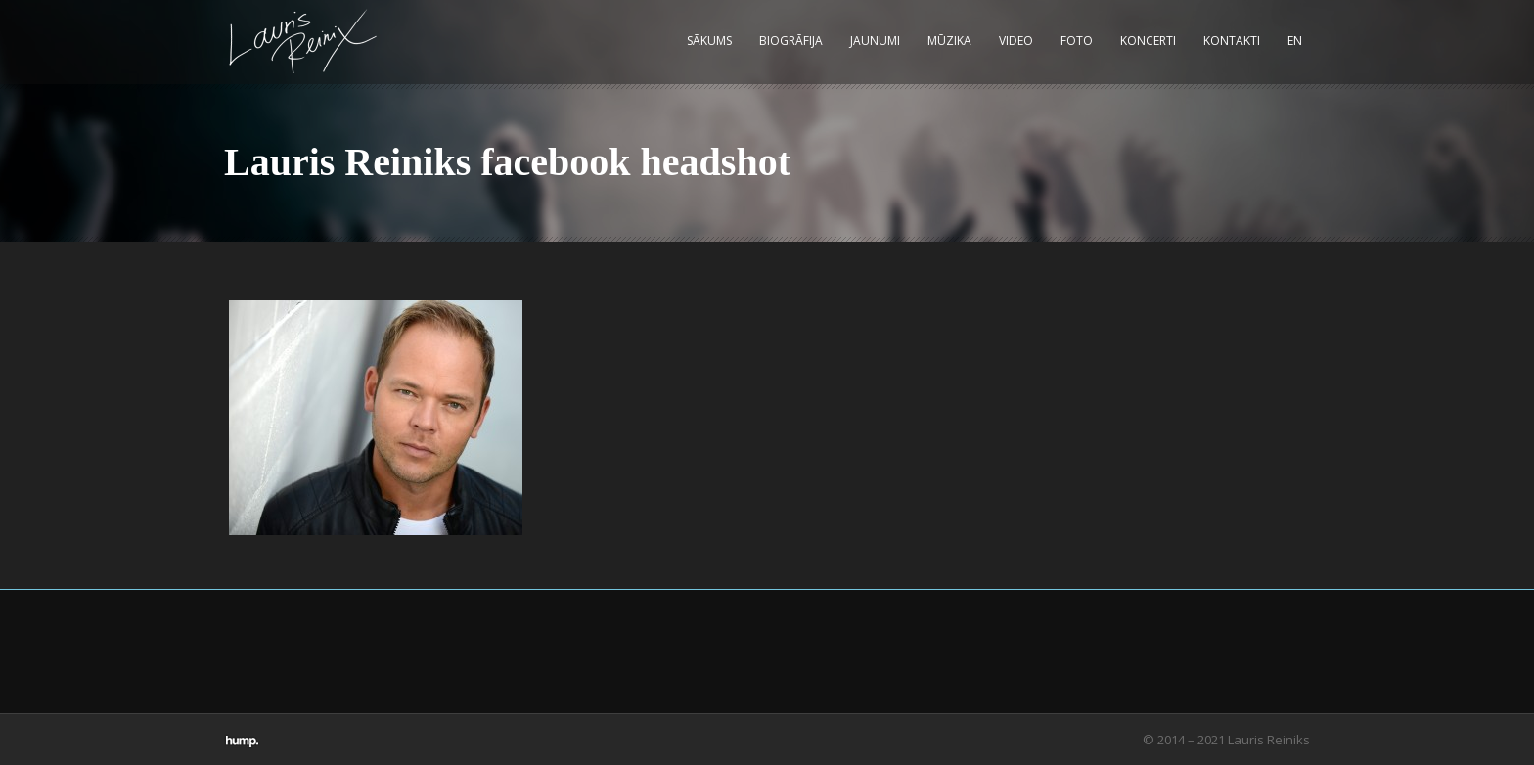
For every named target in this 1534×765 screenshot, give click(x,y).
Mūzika (949, 40)
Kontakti (1231, 40)
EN (1294, 40)
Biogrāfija (791, 40)
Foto (1076, 40)
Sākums (709, 40)
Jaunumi (875, 40)
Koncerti (1148, 40)
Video (1016, 40)
